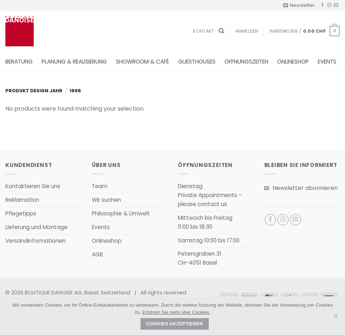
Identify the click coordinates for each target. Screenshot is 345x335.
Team (100, 186)
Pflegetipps (20, 213)
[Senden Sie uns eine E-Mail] (336, 5)
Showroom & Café (142, 61)
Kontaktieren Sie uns (32, 186)
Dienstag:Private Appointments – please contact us (210, 195)
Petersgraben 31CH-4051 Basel (199, 258)
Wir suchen (106, 200)
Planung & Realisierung (74, 61)
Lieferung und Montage (36, 227)
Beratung (19, 61)
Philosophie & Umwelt (121, 213)
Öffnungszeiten (246, 61)
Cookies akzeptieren (174, 323)
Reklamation (22, 200)
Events (327, 61)
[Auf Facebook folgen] (322, 5)
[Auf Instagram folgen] (329, 5)
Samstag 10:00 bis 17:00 (209, 240)
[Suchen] (221, 31)
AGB (97, 254)
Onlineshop (293, 61)
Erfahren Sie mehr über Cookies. (176, 312)
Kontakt (203, 31)
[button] (299, 5)
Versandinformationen (35, 241)
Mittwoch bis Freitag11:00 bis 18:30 (205, 222)
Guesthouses (197, 61)
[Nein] (335, 318)
